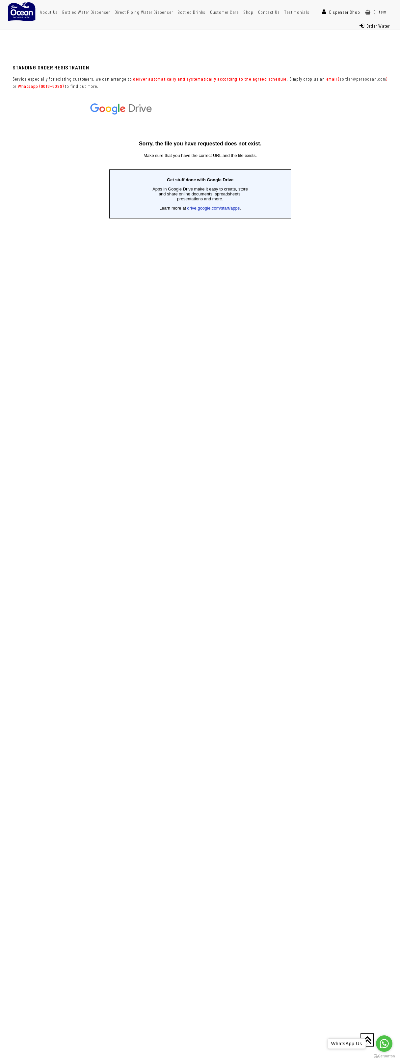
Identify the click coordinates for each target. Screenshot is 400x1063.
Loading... (200, 464)
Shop (248, 12)
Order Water (375, 26)
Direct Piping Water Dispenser (144, 12)
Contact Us (269, 12)
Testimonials (296, 12)
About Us (49, 12)
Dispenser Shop (341, 12)
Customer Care (224, 12)
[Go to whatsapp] (384, 1043)
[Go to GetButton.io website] (384, 1056)
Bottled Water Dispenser (86, 12)
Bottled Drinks (191, 12)
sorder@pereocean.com (362, 79)
